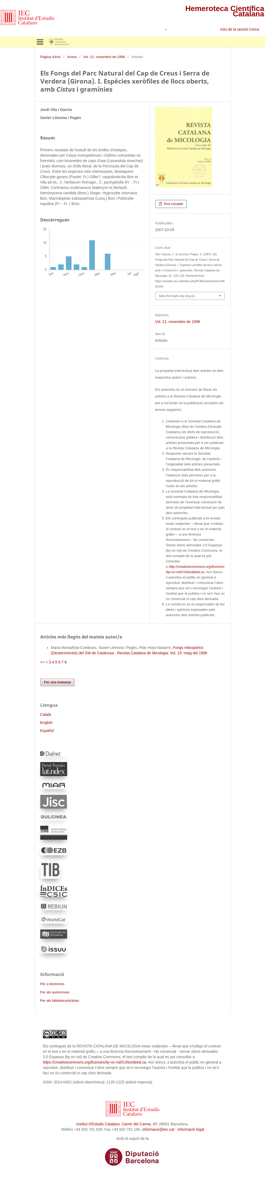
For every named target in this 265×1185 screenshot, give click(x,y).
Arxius (72, 57)
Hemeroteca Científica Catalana (224, 11)
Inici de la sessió (234, 29)
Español (47, 730)
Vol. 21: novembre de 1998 (104, 57)
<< (42, 662)
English (46, 722)
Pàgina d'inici (50, 57)
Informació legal (190, 1129)
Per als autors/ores (55, 992)
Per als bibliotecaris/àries (59, 1001)
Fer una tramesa (57, 682)
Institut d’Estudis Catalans (98, 1124)
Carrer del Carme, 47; (140, 1124)
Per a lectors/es (52, 984)
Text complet (173, 204)
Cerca (254, 29)
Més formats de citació (177, 295)
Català (45, 714)
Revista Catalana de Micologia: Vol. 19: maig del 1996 (162, 653)
